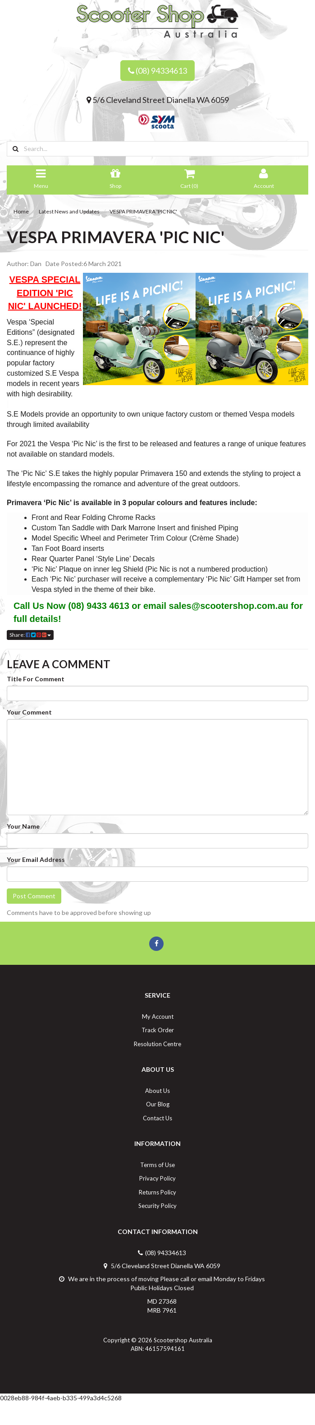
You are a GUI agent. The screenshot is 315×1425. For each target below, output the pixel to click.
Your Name (23, 826)
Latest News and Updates (69, 211)
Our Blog (157, 1104)
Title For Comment (35, 679)
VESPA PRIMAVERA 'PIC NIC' (143, 211)
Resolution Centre (157, 1044)
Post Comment (34, 896)
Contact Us (157, 1118)
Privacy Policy (157, 1178)
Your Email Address (36, 859)
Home (21, 211)
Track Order (158, 1030)
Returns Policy (157, 1192)
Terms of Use (157, 1164)
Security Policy (157, 1205)
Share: (30, 634)
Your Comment (29, 712)
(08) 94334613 (157, 70)
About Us (157, 1090)
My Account (157, 1016)
